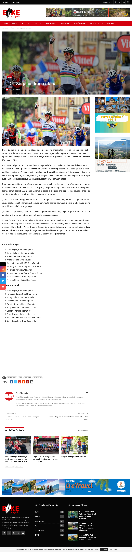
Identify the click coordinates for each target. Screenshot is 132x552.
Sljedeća (19, 466)
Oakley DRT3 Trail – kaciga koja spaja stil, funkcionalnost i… (88, 537)
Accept (104, 550)
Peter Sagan (28, 377)
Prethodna (9, 466)
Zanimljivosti (64, 23)
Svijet (8, 438)
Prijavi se (107, 2)
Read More (113, 549)
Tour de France (38, 377)
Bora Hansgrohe (12, 377)
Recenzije (37, 23)
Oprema (38, 526)
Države (24, 23)
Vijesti (15, 23)
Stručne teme (79, 23)
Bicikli (37, 535)
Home (6, 23)
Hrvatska (38, 516)
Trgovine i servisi (96, 23)
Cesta (20, 377)
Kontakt (110, 23)
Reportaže (50, 23)
